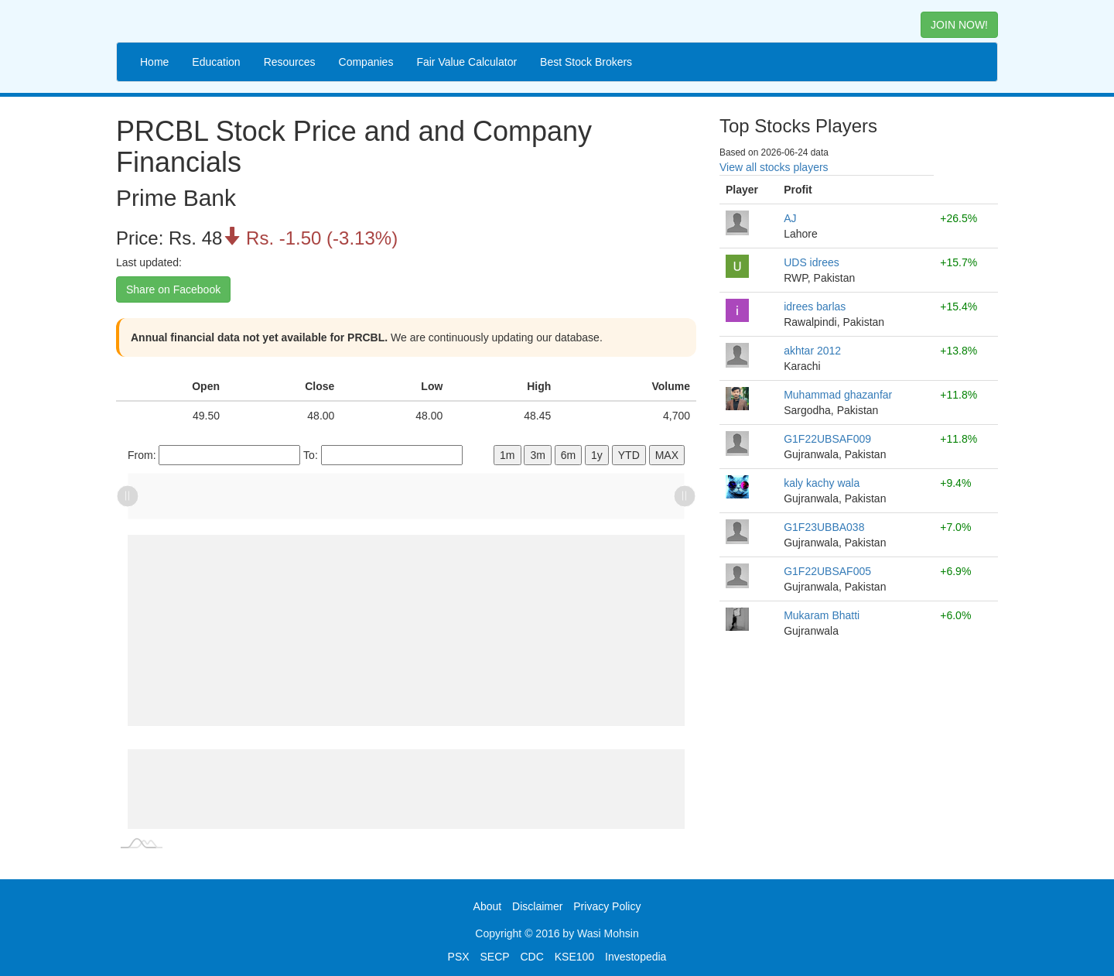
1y (597, 455)
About (487, 906)
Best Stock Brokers (586, 62)
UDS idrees (811, 262)
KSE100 (574, 956)
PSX (459, 956)
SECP (494, 956)
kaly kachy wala (821, 483)
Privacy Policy (607, 906)
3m (537, 455)
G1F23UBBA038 (824, 527)
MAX (666, 455)
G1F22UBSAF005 (827, 571)
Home (154, 62)
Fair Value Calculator (466, 62)
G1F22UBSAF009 (827, 439)
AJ (790, 218)
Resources (290, 62)
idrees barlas (815, 306)
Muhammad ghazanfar (838, 395)
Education (216, 62)
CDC (532, 956)
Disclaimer (537, 906)
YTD (629, 455)
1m (507, 455)
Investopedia (635, 956)
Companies (366, 62)
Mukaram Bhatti (821, 615)
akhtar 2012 (812, 350)
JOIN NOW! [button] (959, 25)
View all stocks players (774, 167)
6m (568, 455)
